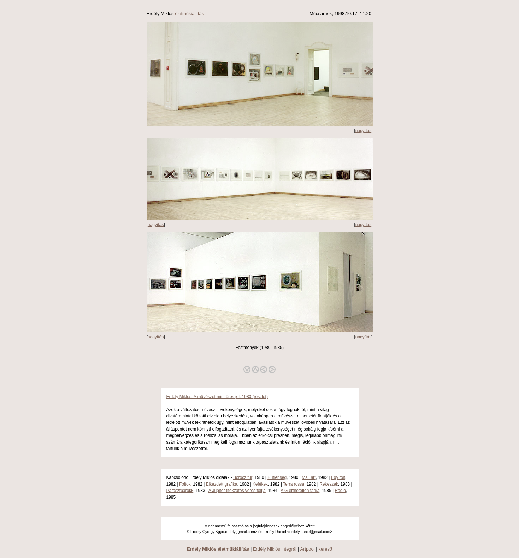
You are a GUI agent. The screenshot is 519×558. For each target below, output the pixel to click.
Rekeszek (328, 484)
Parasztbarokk (180, 490)
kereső (325, 549)
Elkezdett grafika (221, 484)
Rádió (340, 490)
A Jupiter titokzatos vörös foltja (237, 490)
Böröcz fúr (242, 477)
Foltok (185, 484)
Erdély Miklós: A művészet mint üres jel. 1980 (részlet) (217, 396)
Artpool (307, 549)
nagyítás (363, 130)
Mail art (308, 477)
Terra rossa (293, 484)
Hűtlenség (277, 477)
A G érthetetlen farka (300, 490)
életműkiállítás (189, 13)
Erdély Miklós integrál (274, 549)
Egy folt (338, 477)
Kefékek (260, 484)
